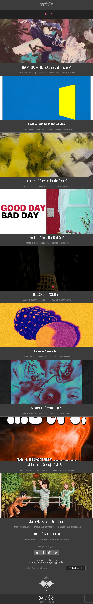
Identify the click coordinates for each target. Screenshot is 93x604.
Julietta (33, 186)
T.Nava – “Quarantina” (47, 351)
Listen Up (70, 470)
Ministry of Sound (49, 470)
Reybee (72, 73)
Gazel (33, 539)
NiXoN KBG (29, 73)
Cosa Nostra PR (64, 413)
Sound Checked (63, 356)
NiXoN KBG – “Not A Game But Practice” (46, 67)
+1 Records (48, 186)
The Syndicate (65, 300)
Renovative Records (50, 73)
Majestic (29, 470)
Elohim (35, 243)
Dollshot (33, 300)
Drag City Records (47, 527)
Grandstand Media (63, 129)
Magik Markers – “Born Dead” (46, 521)
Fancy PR (67, 186)
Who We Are (46, 547)
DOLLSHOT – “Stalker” (46, 294)
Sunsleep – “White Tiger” (46, 407)
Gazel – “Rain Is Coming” (46, 533)
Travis (31, 129)
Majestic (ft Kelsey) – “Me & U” (46, 464)
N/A (47, 243)
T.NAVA (32, 356)
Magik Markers (25, 527)
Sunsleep (32, 413)
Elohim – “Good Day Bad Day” (46, 237)
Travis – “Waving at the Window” (46, 124)
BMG (43, 129)
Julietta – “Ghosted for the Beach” (46, 180)
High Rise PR (64, 243)
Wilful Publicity (63, 539)
